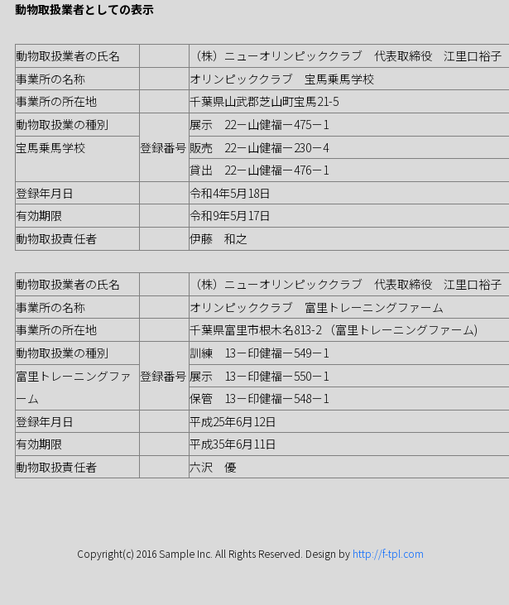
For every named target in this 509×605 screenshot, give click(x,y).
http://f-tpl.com (388, 553)
